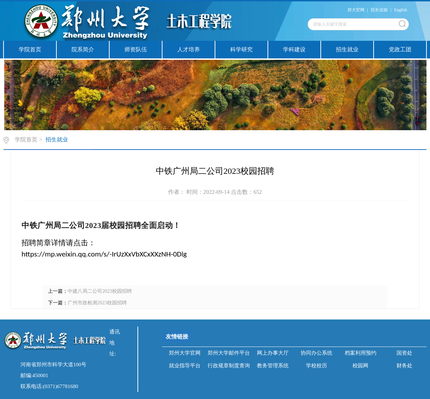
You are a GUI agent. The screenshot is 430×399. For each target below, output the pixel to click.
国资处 (404, 353)
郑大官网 (356, 9)
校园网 (360, 365)
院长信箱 (379, 9)
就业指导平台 (185, 365)
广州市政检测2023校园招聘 (97, 302)
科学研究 (241, 49)
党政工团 (400, 49)
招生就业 (347, 49)
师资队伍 (135, 49)
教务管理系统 (273, 365)
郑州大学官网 (185, 353)
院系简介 (83, 49)
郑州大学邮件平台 (229, 353)
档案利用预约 (360, 353)
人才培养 (188, 49)
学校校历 (316, 365)
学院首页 (30, 49)
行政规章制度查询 (229, 365)
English (400, 9)
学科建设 (294, 49)
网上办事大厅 (273, 353)
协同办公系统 (316, 353)
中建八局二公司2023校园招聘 (100, 291)
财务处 (404, 365)
